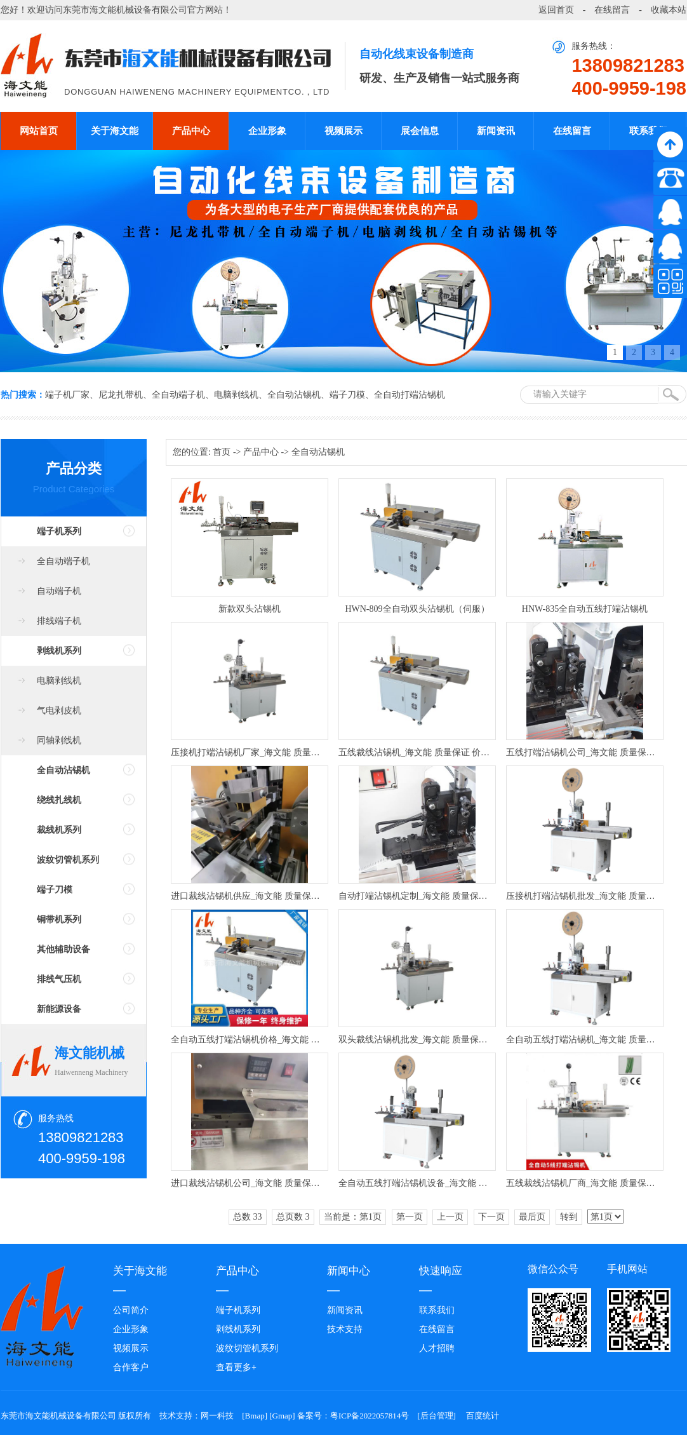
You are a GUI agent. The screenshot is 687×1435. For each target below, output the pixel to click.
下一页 (491, 1217)
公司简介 (131, 1310)
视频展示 (343, 131)
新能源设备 (59, 1009)
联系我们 (648, 131)
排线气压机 (59, 979)
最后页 (532, 1217)
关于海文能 (114, 131)
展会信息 (420, 131)
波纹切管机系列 (68, 860)
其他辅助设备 (63, 949)
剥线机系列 (59, 651)
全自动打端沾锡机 (409, 395)
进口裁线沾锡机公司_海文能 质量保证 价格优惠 (249, 1183)
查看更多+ (236, 1367)
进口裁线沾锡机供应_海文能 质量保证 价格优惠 (249, 896)
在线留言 (612, 10)
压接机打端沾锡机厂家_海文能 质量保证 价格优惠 (249, 752)
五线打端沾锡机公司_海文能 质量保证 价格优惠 (585, 752)
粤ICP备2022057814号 (369, 1415)
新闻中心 (348, 1271)
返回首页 (556, 10)
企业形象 (267, 131)
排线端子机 (59, 621)
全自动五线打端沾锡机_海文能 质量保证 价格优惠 (585, 1039)
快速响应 (440, 1271)
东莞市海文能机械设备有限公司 (125, 10)
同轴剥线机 (59, 740)
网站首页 (39, 131)
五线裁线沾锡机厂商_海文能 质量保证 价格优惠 (585, 1183)
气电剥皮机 (59, 710)
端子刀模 (347, 395)
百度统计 (482, 1415)
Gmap (282, 1415)
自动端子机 (59, 591)
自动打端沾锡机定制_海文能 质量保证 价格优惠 (417, 896)
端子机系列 (59, 531)
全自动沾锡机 (294, 395)
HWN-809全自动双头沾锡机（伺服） (417, 609)
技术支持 (345, 1329)
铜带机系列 (59, 919)
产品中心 (191, 131)
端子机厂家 (67, 395)
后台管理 (436, 1415)
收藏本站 (668, 10)
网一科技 (217, 1415)
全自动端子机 (178, 395)
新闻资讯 (496, 131)
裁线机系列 (59, 830)
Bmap (255, 1415)
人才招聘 (437, 1348)
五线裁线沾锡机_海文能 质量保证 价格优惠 (417, 752)
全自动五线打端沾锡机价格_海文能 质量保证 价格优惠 (249, 1039)
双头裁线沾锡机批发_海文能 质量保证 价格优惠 (417, 1039)
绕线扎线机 (59, 800)
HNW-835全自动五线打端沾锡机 (585, 609)
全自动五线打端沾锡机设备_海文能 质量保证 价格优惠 (417, 1183)
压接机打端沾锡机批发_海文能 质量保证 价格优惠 (585, 896)
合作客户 (131, 1367)
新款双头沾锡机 (249, 609)
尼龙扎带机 (120, 395)
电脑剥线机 (236, 395)
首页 (221, 452)
